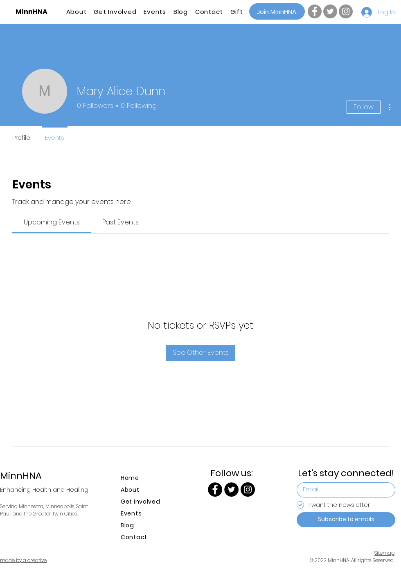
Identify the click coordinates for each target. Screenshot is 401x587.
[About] (142, 490)
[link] (52, 222)
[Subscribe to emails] (346, 519)
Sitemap (384, 552)
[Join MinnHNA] (277, 11)
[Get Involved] (142, 502)
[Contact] (142, 537)
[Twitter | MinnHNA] (330, 11)
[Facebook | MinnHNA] (315, 11)
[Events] (142, 514)
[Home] (142, 478)
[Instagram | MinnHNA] (346, 11)
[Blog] (142, 525)
